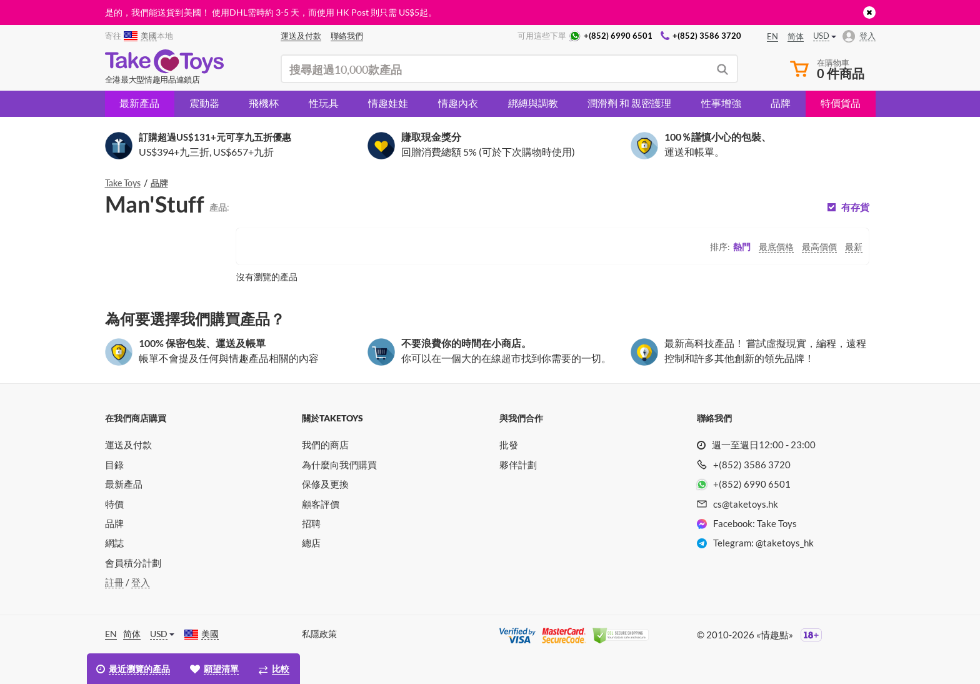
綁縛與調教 (533, 103)
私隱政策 (319, 633)
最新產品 (139, 103)
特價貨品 (841, 103)
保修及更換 (325, 484)
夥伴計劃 (518, 464)
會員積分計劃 (133, 562)
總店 (311, 542)
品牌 (781, 103)
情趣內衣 (458, 103)
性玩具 (324, 103)
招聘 (311, 523)
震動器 (204, 103)
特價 (114, 504)
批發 (508, 444)
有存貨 (855, 207)
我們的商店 (325, 444)
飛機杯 (264, 103)
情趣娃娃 (388, 103)
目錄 (114, 464)
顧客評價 (320, 504)
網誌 (114, 542)
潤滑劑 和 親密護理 (629, 103)
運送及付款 (128, 444)
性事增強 (721, 103)
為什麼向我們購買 (339, 464)
